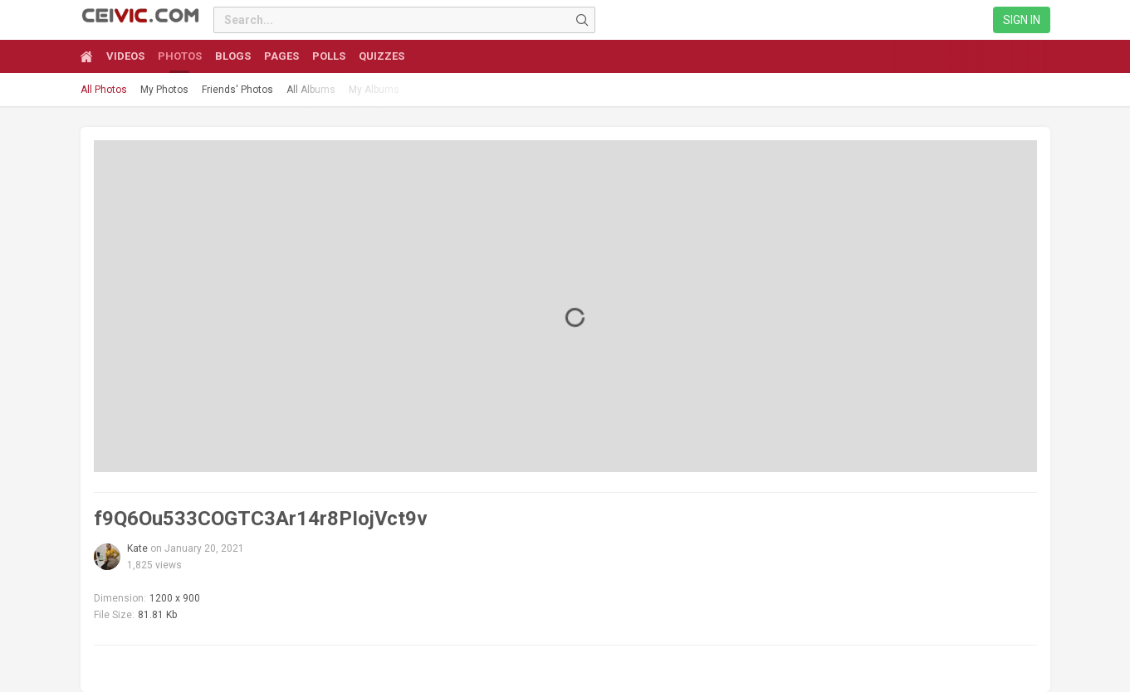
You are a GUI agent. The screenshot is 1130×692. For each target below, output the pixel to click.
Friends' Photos (237, 89)
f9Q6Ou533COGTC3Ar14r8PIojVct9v (261, 518)
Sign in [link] (1021, 20)
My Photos (164, 89)
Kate (137, 548)
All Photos (104, 89)
